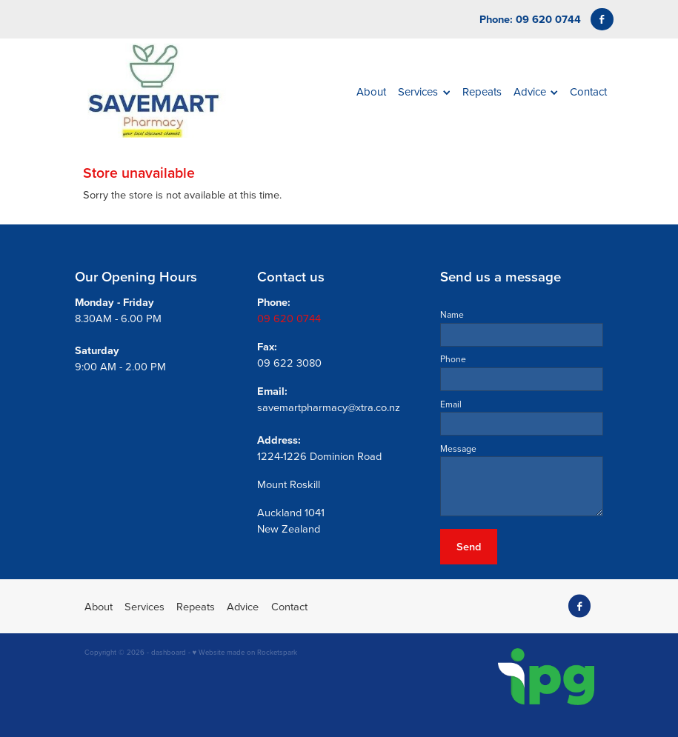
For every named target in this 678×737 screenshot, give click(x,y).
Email (451, 404)
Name (452, 314)
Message (458, 448)
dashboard (168, 652)
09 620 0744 (289, 318)
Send (468, 546)
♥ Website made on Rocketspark (245, 652)
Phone (453, 359)
